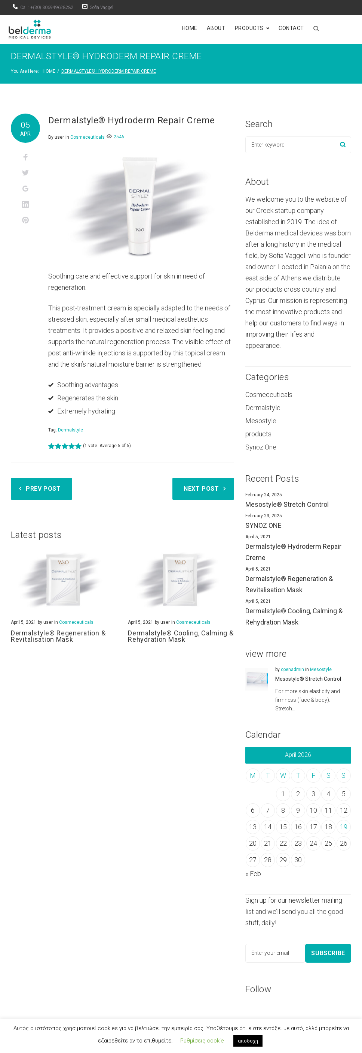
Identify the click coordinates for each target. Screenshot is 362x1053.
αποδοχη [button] (248, 1041)
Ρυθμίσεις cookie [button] (202, 1040)
